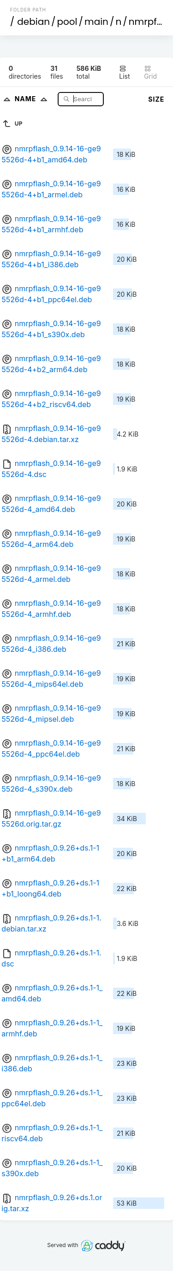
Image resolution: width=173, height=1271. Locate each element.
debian (33, 21)
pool (67, 21)
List (124, 72)
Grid (150, 72)
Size (156, 99)
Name (33, 99)
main (96, 21)
